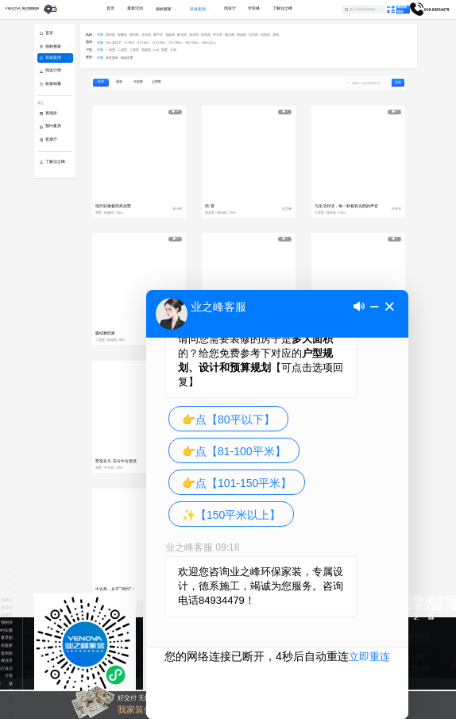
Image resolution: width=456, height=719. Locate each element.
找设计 (7, 668)
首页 (49, 33)
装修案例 (53, 58)
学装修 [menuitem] (254, 8)
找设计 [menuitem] (230, 8)
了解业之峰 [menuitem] (282, 8)
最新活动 (135, 8)
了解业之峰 (55, 162)
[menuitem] (134, 9)
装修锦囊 (53, 84)
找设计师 (53, 70)
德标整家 (53, 46)
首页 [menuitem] (110, 8)
